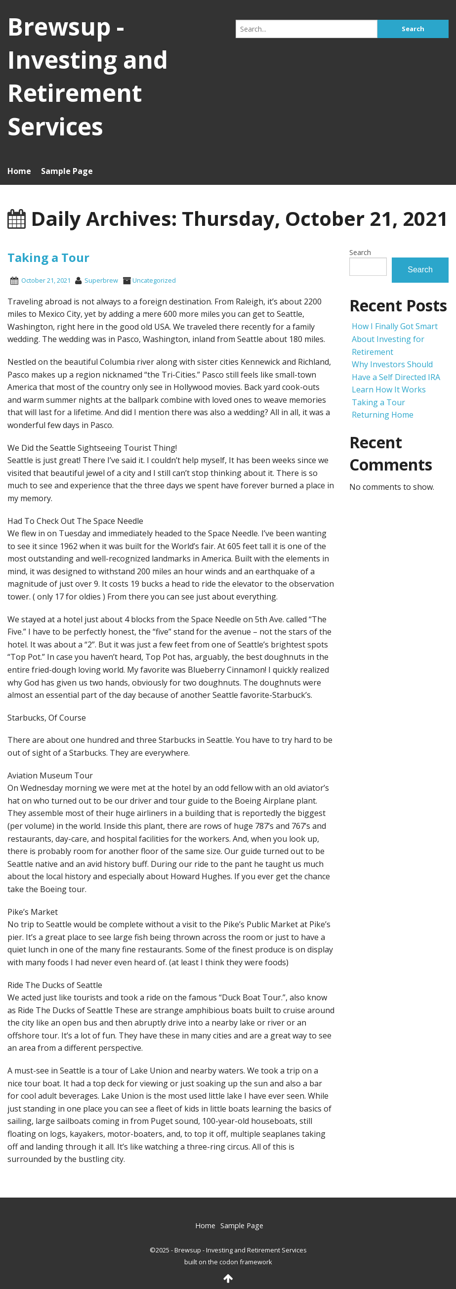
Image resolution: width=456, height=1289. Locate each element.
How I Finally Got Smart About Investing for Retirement (395, 339)
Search (360, 252)
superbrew (101, 280)
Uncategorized (154, 280)
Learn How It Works (389, 389)
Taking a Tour (48, 257)
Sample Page (67, 171)
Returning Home (383, 414)
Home (19, 171)
